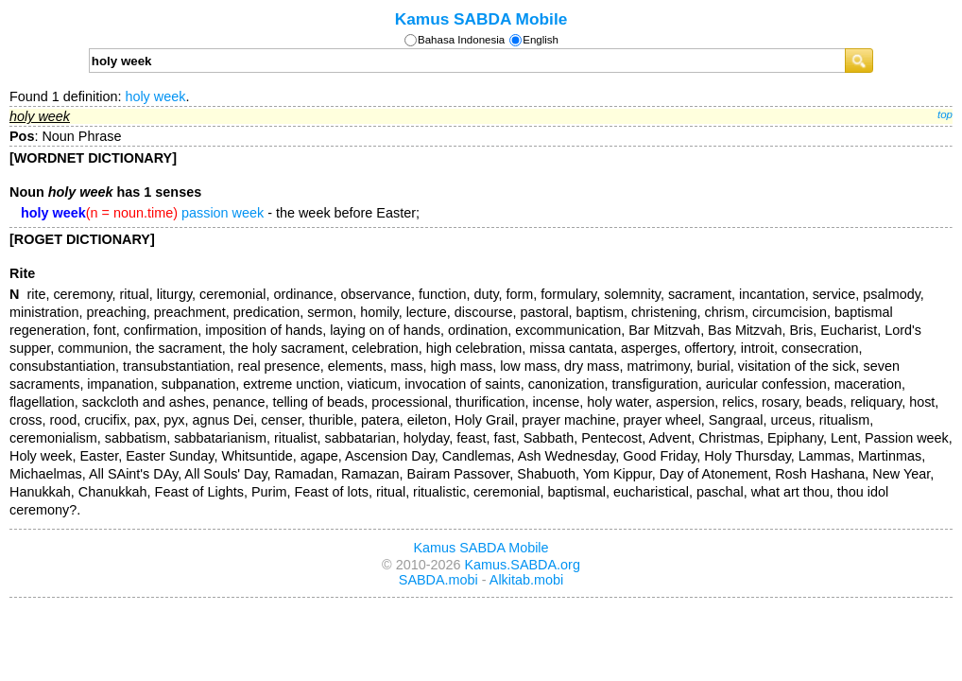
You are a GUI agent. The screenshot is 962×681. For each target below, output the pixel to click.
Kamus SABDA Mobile (481, 18)
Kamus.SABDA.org (522, 564)
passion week (222, 212)
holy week (155, 96)
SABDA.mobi (438, 579)
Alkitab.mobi (526, 579)
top (945, 114)
